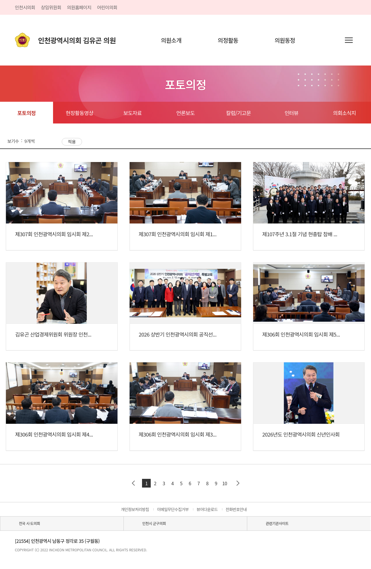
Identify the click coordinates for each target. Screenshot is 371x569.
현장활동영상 (79, 113)
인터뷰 (291, 113)
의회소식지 (344, 113)
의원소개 (171, 40)
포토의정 (26, 113)
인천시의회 (25, 7)
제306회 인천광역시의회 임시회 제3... (177, 434)
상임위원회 (51, 7)
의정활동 (228, 40)
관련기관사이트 (277, 523)
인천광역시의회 (77, 40)
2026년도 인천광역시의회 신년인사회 (301, 434)
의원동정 (284, 40)
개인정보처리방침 (135, 509)
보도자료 (132, 113)
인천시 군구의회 (154, 523)
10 (224, 483)
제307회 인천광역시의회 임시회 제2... (54, 234)
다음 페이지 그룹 (237, 483)
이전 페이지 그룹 (133, 483)
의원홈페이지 (79, 7)
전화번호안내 (236, 509)
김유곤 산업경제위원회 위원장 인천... (53, 334)
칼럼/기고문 (238, 113)
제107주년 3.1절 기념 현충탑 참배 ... (299, 234)
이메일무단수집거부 (172, 509)
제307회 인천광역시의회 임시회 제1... (177, 234)
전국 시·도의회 (29, 523)
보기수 (13, 141)
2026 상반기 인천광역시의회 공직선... (177, 334)
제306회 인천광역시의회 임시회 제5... (301, 334)
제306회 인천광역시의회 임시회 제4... (54, 434)
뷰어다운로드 (207, 509)
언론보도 (185, 113)
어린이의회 (107, 7)
